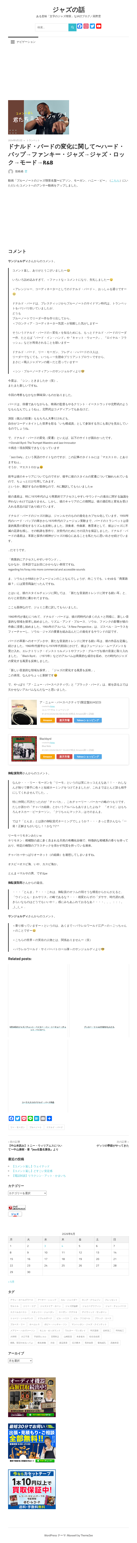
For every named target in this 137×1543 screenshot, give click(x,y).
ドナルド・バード (54, 1127)
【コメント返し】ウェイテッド (31, 1166)
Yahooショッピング (88, 720)
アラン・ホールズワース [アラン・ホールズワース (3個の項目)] (21, 1299)
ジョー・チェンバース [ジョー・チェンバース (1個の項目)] (115, 1305)
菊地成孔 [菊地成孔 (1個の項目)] (102, 1342)
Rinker (52, 706)
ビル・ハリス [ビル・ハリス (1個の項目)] (63, 1318)
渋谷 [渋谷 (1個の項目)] (52, 1342)
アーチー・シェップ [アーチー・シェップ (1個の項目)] (47, 1299)
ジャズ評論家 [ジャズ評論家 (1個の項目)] (71, 1305)
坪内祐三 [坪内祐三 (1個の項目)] (120, 1330)
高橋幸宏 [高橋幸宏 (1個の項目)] (114, 1342)
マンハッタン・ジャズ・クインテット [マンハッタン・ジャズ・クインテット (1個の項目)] (89, 1324)
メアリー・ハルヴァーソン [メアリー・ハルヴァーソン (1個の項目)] (22, 1330)
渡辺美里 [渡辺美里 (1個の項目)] (63, 1342)
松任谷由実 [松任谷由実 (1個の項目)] (94, 1336)
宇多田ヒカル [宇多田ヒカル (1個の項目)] (40, 1336)
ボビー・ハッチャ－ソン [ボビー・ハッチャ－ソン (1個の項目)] (55, 1324)
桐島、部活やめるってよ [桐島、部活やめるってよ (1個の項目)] (21, 1342)
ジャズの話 (68, 10)
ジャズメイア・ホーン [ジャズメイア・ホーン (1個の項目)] (50, 1305)
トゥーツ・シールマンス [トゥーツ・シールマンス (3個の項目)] (21, 1318)
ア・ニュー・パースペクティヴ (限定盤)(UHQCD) (70, 702)
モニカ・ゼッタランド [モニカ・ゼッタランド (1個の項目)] (50, 1330)
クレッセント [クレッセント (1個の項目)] (111, 1299)
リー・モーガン (17, 1127)
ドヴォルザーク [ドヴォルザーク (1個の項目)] (45, 1318)
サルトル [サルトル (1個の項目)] (14, 1305)
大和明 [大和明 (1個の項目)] (13, 1336)
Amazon (47, 720)
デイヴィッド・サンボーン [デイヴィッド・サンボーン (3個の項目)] (94, 1312)
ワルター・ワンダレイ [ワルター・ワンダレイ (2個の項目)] (75, 1330)
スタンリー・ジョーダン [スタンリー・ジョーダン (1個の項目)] (42, 1312)
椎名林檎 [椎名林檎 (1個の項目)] (42, 1342)
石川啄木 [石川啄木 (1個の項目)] (76, 1342)
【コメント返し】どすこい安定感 (32, 1171)
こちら (115, 180)
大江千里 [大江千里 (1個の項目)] (25, 1336)
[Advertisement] (68, 71)
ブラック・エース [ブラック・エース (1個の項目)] (103, 1318)
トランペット (33, 140)
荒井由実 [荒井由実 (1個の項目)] (89, 1342)
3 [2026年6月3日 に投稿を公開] (45, 1246)
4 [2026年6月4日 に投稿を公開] (62, 1246)
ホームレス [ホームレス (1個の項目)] (34, 1324)
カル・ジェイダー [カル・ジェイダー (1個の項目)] (69, 1299)
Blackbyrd (45, 739)
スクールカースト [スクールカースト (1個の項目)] (18, 1312)
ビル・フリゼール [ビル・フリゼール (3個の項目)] (82, 1318)
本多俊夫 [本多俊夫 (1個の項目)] (81, 1336)
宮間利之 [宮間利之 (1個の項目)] (55, 1336)
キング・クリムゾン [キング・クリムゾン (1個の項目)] (91, 1299)
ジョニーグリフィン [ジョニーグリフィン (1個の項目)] (91, 1305)
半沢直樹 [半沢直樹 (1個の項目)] (94, 1330)
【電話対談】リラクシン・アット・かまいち (39, 1176)
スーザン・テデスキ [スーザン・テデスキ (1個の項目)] (68, 1312)
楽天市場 (64, 720)
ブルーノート (35, 1127)
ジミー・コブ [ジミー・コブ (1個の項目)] (29, 1305)
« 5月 (11, 1282)
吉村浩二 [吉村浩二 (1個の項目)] (107, 1330)
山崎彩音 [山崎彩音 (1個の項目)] (68, 1336)
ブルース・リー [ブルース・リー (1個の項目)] (17, 1324)
